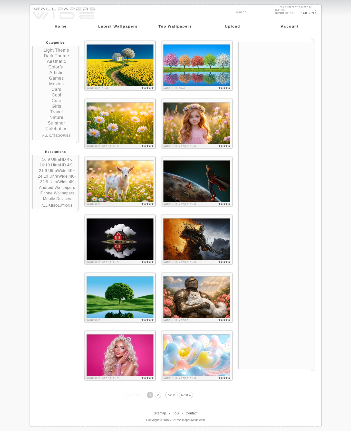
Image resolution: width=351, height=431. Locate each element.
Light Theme (56, 50)
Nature (56, 117)
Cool (56, 95)
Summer (56, 123)
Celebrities (56, 128)
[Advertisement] (276, 72)
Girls (56, 106)
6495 (171, 395)
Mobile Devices (57, 199)
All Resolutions (57, 205)
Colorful (56, 67)
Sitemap (160, 413)
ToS (176, 413)
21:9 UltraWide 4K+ (57, 171)
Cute (56, 100)
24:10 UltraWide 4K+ (57, 176)
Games (56, 78)
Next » (186, 395)
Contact (191, 413)
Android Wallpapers (57, 187)
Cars (56, 89)
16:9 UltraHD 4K (57, 159)
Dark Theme (56, 55)
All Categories (56, 135)
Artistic (56, 72)
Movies (56, 83)
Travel (56, 111)
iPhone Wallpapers (57, 193)
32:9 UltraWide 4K (57, 182)
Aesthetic (56, 61)
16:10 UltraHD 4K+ (56, 165)
